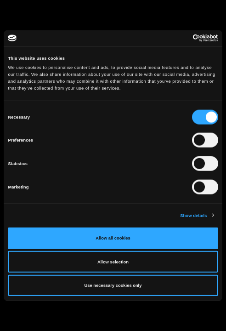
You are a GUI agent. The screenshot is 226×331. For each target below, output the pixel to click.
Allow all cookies (113, 238)
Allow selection (113, 261)
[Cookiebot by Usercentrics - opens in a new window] (178, 38)
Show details (193, 215)
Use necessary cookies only (113, 285)
